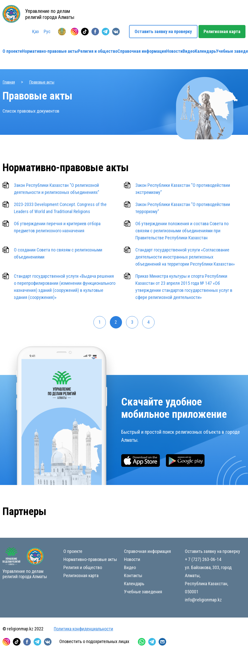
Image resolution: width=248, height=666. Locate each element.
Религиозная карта (222, 31)
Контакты (133, 575)
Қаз (35, 31)
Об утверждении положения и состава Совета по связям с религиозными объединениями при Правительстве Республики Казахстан (182, 230)
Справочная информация (141, 51)
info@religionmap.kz (203, 600)
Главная (9, 82)
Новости (174, 51)
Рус (47, 31)
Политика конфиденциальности (83, 629)
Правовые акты (41, 82)
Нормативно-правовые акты (50, 51)
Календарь (205, 51)
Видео (189, 51)
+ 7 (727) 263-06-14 (203, 559)
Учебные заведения (143, 592)
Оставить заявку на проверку (163, 31)
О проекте (12, 51)
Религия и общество (97, 51)
